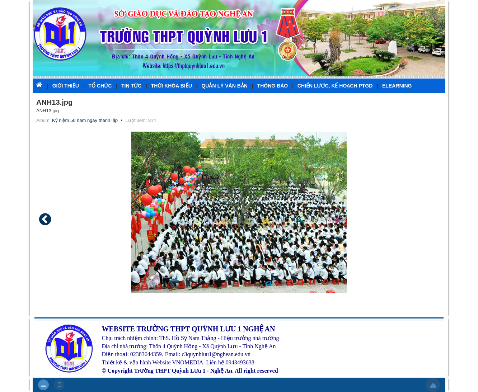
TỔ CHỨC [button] (100, 86)
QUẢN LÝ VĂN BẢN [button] (224, 86)
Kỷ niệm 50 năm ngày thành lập (85, 120)
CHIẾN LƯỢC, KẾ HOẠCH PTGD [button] (335, 86)
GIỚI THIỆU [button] (65, 86)
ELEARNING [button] (397, 86)
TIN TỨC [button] (131, 86)
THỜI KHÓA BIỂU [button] (171, 86)
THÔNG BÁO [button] (272, 86)
